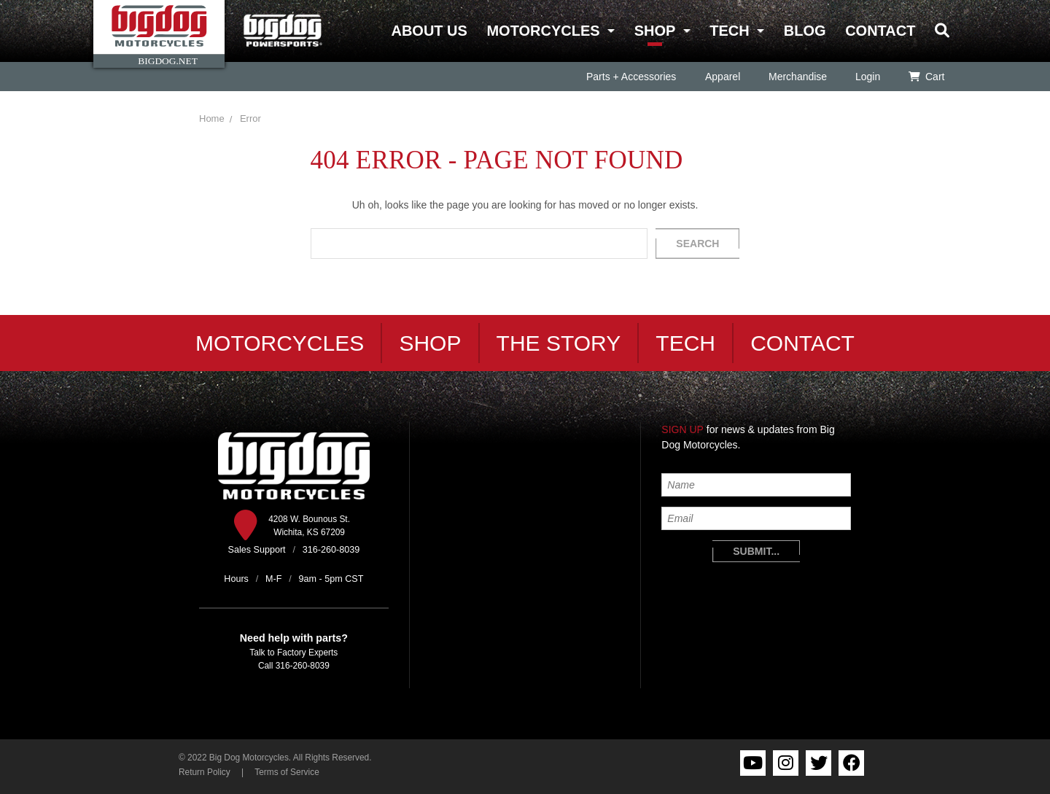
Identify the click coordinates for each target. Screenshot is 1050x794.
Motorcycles (542, 31)
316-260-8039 (303, 666)
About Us (429, 31)
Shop (654, 31)
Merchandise (797, 76)
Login (867, 76)
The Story (559, 343)
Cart (926, 76)
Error (250, 118)
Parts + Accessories (631, 76)
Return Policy (204, 772)
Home (212, 118)
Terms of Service (286, 772)
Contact (880, 31)
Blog (805, 31)
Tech (729, 31)
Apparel (721, 76)
